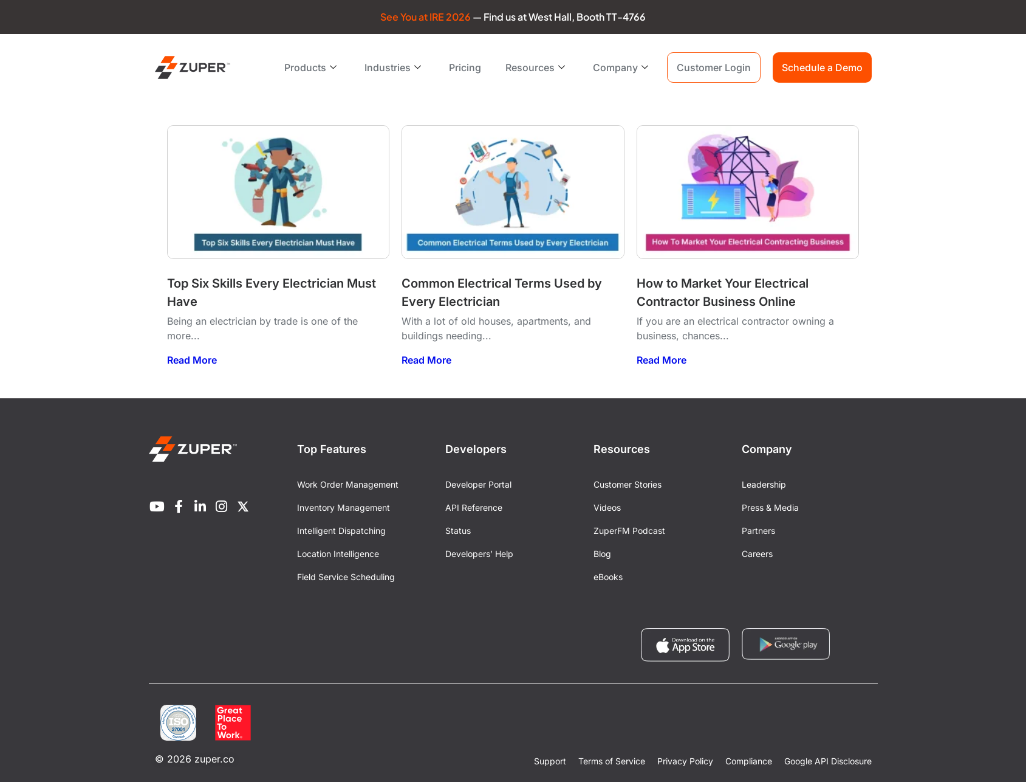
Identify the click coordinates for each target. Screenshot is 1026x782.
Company (620, 67)
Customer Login (714, 67)
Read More (192, 360)
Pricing (465, 67)
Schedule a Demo (822, 67)
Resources (535, 67)
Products (310, 67)
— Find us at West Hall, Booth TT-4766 (513, 16)
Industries (392, 67)
